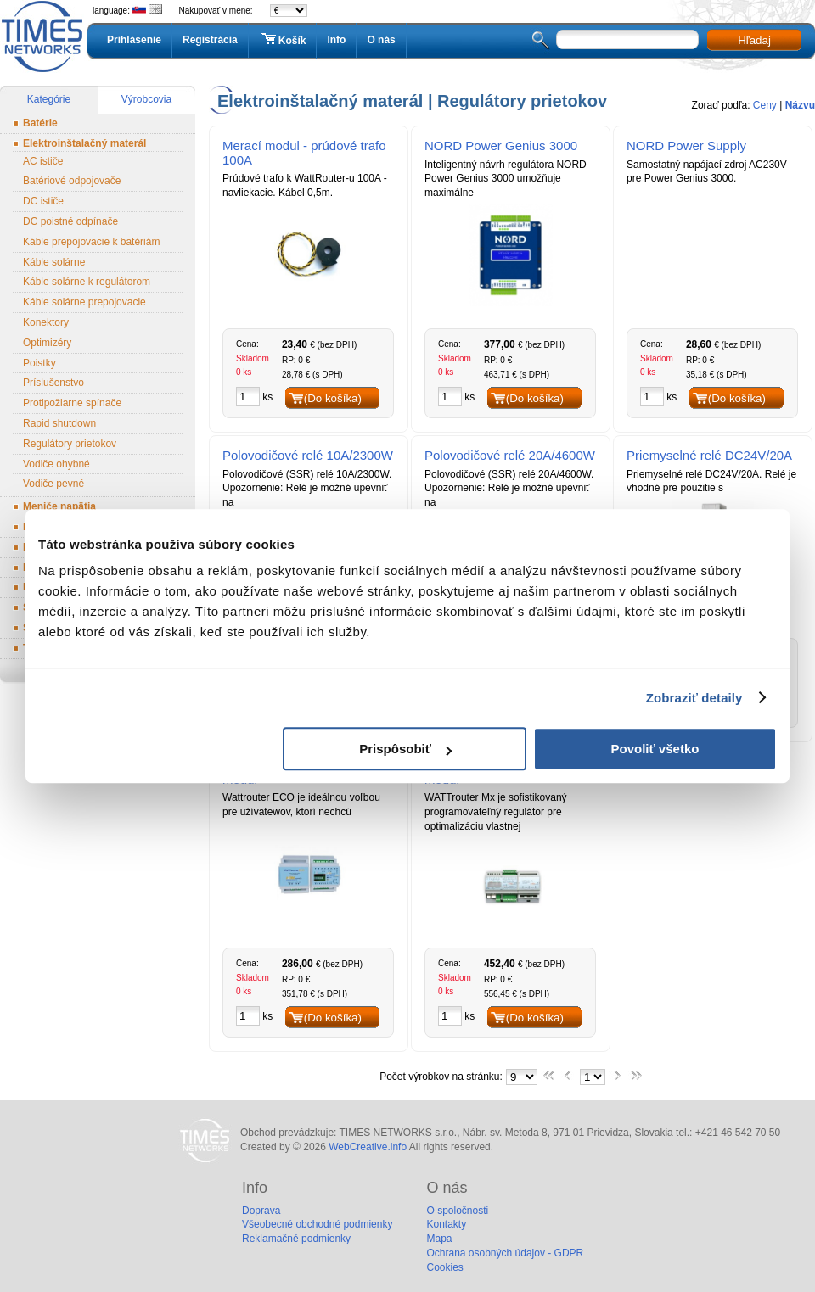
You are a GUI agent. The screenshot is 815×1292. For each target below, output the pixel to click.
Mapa (439, 1238)
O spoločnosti (457, 1210)
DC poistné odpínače (70, 221)
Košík (282, 40)
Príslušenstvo (53, 383)
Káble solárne (54, 262)
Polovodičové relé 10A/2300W (307, 455)
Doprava (261, 1210)
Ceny (765, 105)
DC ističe (43, 201)
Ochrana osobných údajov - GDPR (504, 1253)
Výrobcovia (146, 99)
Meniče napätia (59, 506)
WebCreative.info (368, 1147)
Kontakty (446, 1224)
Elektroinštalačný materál (84, 143)
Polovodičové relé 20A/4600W (509, 455)
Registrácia (210, 40)
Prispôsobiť (405, 748)
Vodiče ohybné (56, 464)
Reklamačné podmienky (296, 1238)
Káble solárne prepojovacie (84, 302)
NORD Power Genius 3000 (500, 145)
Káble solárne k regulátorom (86, 282)
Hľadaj (754, 40)
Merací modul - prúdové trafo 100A (304, 152)
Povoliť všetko (655, 748)
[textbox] (627, 39)
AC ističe (43, 161)
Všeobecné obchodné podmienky (317, 1224)
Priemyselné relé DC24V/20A (709, 455)
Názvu (800, 105)
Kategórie (48, 99)
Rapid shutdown (59, 423)
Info (336, 40)
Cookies (444, 1267)
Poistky (39, 363)
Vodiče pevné (53, 483)
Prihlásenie (134, 40)
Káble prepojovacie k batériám (91, 242)
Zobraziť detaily (694, 698)
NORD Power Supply (686, 145)
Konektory (46, 322)
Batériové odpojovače (72, 181)
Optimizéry (47, 343)
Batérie (40, 123)
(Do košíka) (333, 398)
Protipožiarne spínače (72, 403)
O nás (381, 40)
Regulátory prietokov (69, 444)
